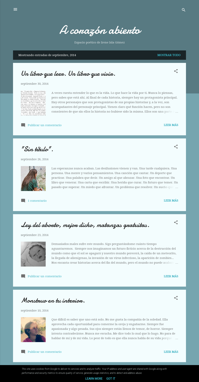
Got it (110, 378)
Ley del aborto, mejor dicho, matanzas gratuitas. (85, 225)
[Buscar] (183, 11)
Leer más (171, 125)
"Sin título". (37, 149)
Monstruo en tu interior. (53, 300)
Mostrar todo (169, 55)
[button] (176, 72)
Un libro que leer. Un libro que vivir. (68, 73)
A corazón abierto (99, 29)
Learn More (93, 378)
